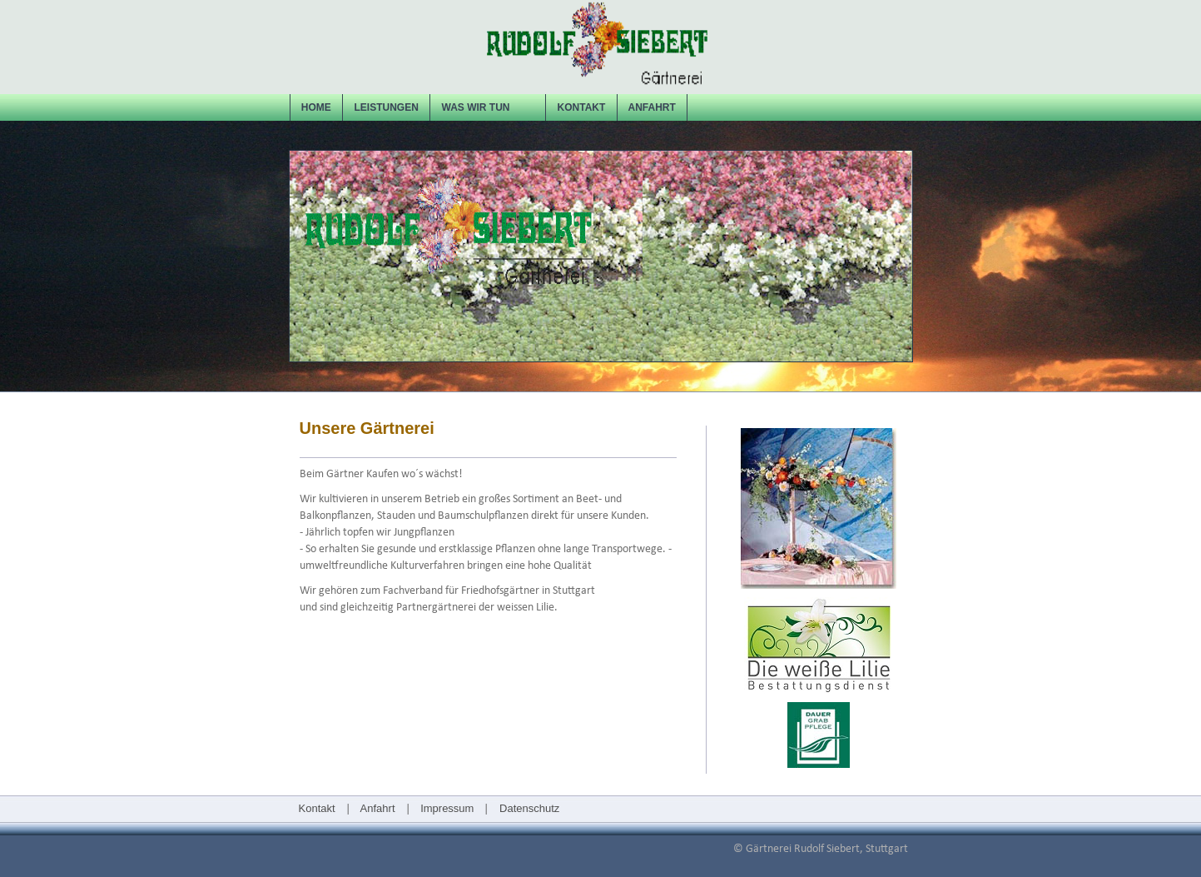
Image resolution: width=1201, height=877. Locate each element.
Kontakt (317, 808)
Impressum (446, 808)
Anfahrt (377, 808)
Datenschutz (527, 808)
